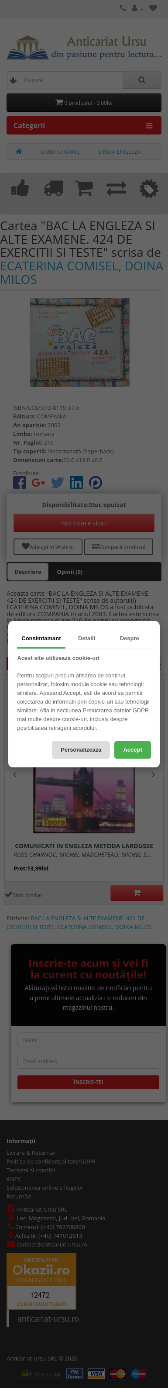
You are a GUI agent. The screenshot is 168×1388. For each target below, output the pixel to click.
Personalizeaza (81, 749)
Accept (132, 749)
